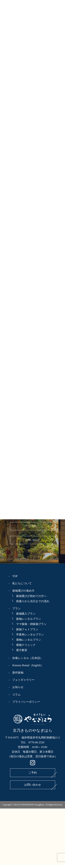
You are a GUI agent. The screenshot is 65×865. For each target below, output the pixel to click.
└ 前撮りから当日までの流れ (29, 601)
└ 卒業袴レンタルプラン (26, 634)
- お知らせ (16, 687)
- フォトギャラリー (21, 679)
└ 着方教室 (18, 650)
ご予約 (32, 526)
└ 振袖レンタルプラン (25, 618)
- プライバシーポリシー (24, 701)
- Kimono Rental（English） (26, 665)
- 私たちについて (20, 583)
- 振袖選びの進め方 (21, 590)
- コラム (15, 694)
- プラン (15, 608)
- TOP (13, 576)
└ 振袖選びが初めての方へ (28, 596)
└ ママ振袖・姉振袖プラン (28, 624)
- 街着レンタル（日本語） (26, 658)
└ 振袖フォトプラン (23, 629)
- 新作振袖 (16, 672)
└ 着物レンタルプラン (25, 639)
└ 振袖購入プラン (22, 613)
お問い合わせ (32, 540)
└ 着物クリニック (22, 644)
